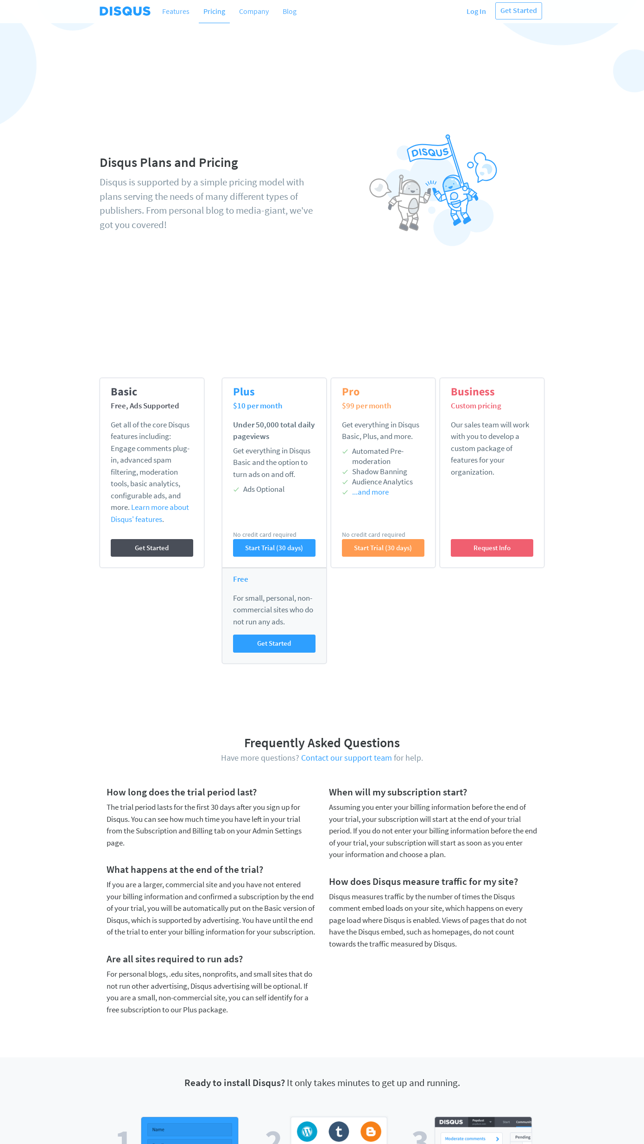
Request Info (492, 547)
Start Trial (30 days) (274, 547)
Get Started (518, 10)
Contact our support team (346, 757)
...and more (370, 492)
